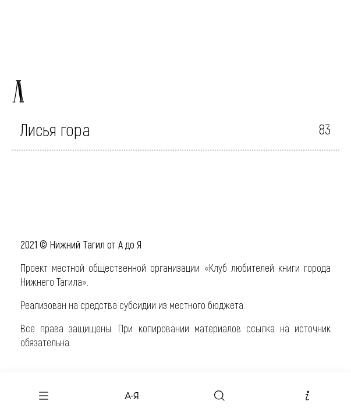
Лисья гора (55, 129)
